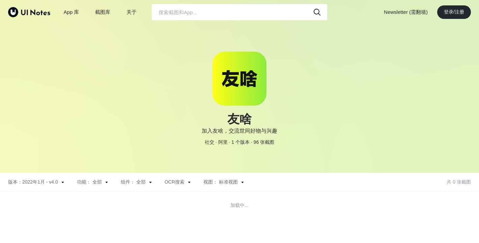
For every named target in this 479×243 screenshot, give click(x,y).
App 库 (71, 12)
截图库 (102, 12)
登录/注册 (454, 12)
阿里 (223, 142)
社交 (209, 142)
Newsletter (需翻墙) (406, 12)
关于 (131, 12)
